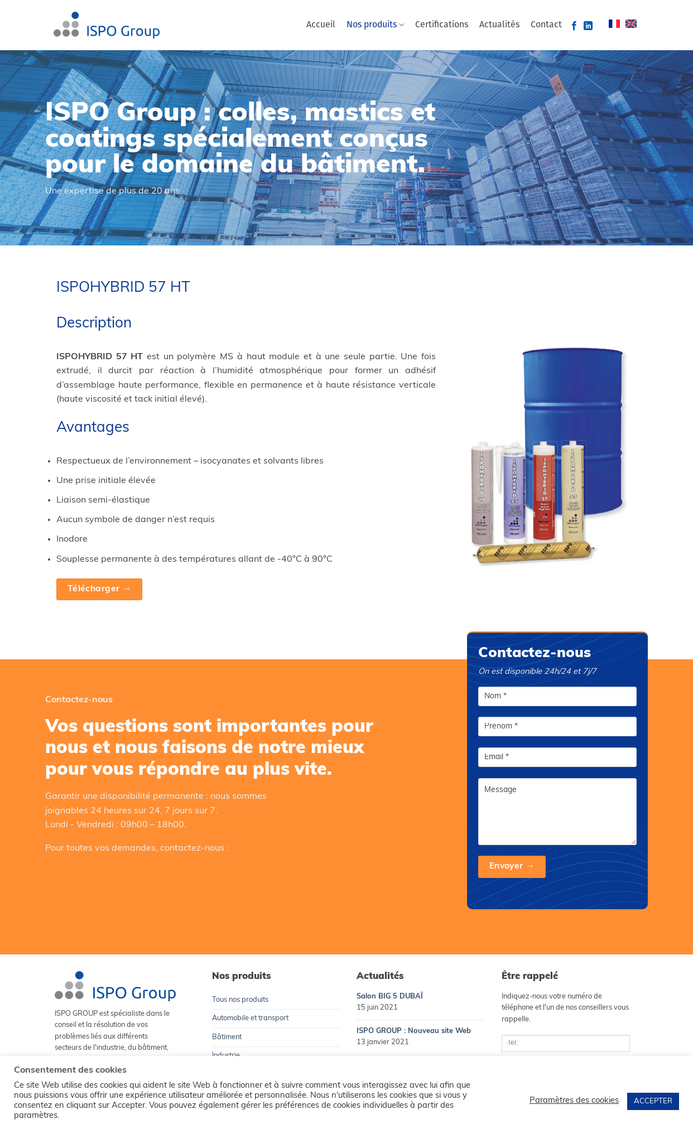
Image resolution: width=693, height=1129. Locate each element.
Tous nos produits (240, 999)
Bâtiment (227, 1037)
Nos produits (375, 25)
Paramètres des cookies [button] (574, 1101)
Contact (546, 25)
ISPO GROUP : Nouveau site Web (414, 1031)
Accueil (320, 25)
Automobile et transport (250, 1018)
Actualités (499, 25)
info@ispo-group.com (104, 891)
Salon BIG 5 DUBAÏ (390, 996)
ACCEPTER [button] (653, 1101)
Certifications (441, 25)
